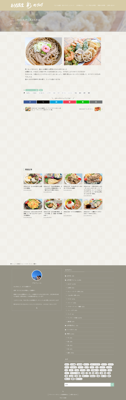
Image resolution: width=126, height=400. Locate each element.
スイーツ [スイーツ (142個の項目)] (80, 367)
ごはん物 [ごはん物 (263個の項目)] (79, 364)
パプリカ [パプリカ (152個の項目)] (82, 370)
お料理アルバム (74, 280)
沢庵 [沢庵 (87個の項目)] (66, 376)
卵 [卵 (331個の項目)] (89, 373)
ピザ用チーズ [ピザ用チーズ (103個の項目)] (94, 370)
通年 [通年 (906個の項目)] (109, 376)
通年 (27, 24)
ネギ (58, 93)
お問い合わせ (73, 394)
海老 (80, 93)
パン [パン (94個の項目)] (88, 370)
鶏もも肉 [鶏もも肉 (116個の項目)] (67, 379)
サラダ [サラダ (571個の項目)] (67, 367)
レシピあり (72, 330)
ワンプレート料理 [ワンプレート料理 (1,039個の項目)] (75, 373)
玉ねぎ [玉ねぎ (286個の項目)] (71, 376)
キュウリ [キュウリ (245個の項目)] (110, 364)
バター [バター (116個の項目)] (71, 370)
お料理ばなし (72, 325)
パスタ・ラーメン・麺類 (18, 24)
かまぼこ (35, 93)
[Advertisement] (63, 140)
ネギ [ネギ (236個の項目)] (66, 370)
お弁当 (70, 276)
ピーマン (64, 93)
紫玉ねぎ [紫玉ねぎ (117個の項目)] (92, 376)
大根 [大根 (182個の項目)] (97, 373)
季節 (70, 334)
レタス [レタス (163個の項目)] (109, 370)
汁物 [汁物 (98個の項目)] (109, 373)
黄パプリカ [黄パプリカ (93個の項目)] (79, 379)
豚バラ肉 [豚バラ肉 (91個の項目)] (103, 376)
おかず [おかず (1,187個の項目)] (67, 364)
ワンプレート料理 (75, 318)
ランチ (71, 314)
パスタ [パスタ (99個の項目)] (76, 370)
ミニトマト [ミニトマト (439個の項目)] (103, 370)
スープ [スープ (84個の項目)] (86, 367)
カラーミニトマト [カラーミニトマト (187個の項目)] (95, 364)
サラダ (71, 299)
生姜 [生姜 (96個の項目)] (76, 376)
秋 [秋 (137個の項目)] (79, 376)
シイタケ (49, 93)
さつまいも (41, 93)
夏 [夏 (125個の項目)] (93, 373)
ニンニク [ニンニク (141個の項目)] (109, 367)
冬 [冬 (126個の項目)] (86, 373)
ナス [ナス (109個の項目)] (97, 367)
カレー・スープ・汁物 (75, 291)
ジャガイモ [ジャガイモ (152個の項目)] (73, 367)
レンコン (70, 93)
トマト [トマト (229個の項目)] (92, 367)
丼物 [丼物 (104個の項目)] (83, 373)
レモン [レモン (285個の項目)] (67, 373)
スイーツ (72, 303)
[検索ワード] (89, 384)
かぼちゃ (28, 93)
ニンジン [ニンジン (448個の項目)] (102, 367)
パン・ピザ (72, 310)
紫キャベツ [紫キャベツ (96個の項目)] (85, 376)
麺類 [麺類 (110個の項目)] (73, 379)
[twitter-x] (37, 308)
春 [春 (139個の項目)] (105, 373)
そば (54, 93)
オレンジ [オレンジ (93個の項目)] (86, 364)
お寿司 (71, 288)
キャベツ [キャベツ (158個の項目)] (104, 364)
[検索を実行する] (112, 384)
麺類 (89, 93)
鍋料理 (71, 321)
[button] (30, 101)
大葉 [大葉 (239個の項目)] (101, 373)
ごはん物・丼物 (74, 295)
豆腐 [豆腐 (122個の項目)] (98, 376)
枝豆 (76, 93)
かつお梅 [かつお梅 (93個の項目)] (73, 364)
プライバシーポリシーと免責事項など (58, 394)
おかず (72, 284)
